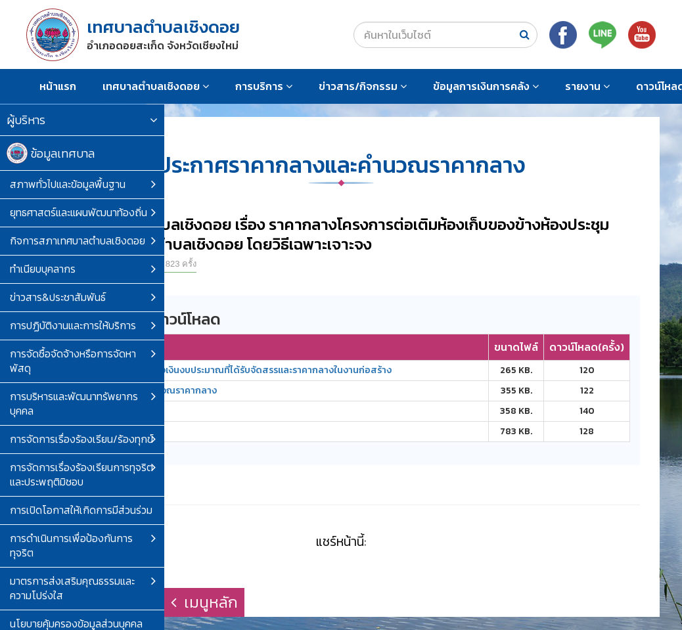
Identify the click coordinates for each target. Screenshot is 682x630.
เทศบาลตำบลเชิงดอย (155, 86)
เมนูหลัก (204, 602)
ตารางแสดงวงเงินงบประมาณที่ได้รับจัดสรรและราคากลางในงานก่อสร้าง (242, 370)
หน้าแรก (57, 86)
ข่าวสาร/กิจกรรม (363, 86)
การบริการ (263, 86)
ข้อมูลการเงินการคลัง (486, 86)
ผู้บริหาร (82, 120)
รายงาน (587, 86)
